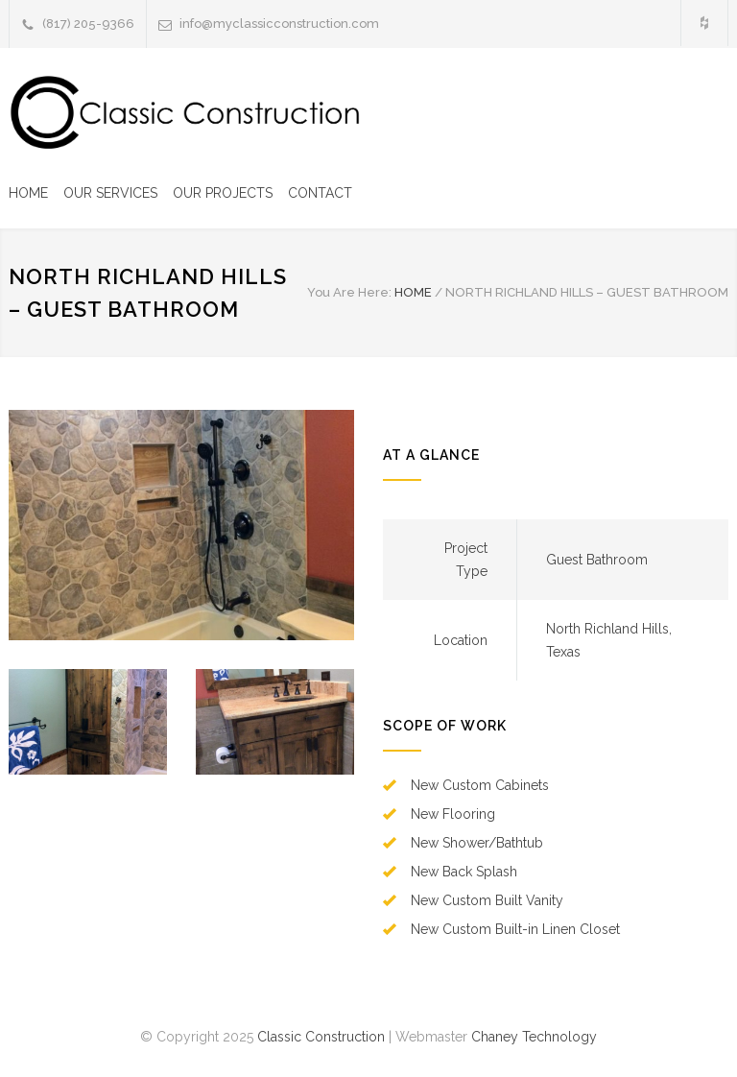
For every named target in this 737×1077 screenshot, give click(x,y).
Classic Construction (321, 1036)
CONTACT (320, 193)
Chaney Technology (534, 1036)
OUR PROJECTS (223, 193)
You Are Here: (349, 292)
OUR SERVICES (110, 193)
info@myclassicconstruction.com (279, 23)
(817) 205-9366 (88, 23)
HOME (28, 193)
